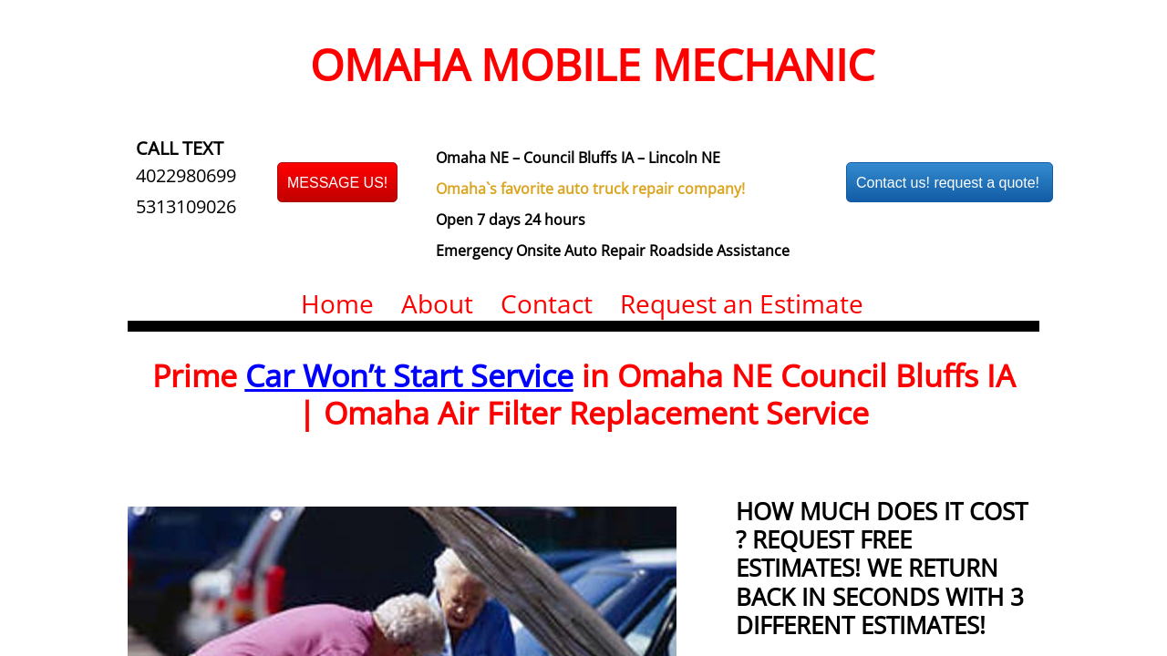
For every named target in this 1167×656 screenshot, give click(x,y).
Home (337, 303)
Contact (547, 303)
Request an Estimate (741, 303)
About (437, 303)
